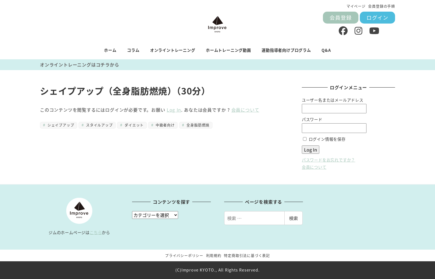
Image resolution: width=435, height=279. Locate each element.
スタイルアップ (99, 124)
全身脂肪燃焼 (197, 124)
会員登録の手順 (381, 6)
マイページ (356, 6)
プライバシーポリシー (184, 255)
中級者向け (164, 124)
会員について (245, 109)
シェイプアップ (60, 124)
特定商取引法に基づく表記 (247, 255)
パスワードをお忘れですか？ (328, 160)
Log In (174, 109)
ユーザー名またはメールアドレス (332, 100)
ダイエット (133, 124)
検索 (293, 218)
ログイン (377, 17)
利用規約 (213, 255)
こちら (96, 232)
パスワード (312, 119)
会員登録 (340, 17)
